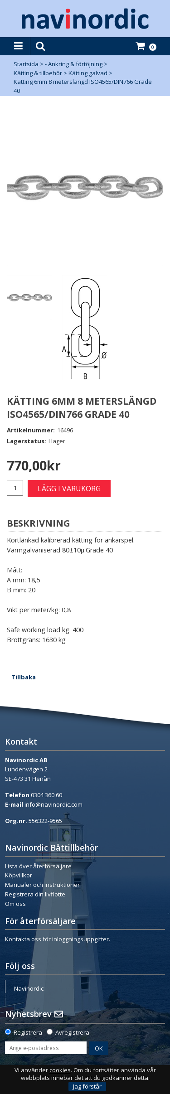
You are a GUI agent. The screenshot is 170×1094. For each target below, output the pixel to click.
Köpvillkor (18, 875)
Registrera (28, 1032)
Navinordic (29, 988)
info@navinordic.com (53, 804)
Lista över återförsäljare (38, 866)
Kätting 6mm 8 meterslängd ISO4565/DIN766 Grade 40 (83, 86)
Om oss (15, 904)
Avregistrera (72, 1032)
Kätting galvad (87, 73)
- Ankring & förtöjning (73, 64)
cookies (60, 1070)
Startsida (26, 64)
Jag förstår (87, 1086)
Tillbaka (23, 677)
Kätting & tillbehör (38, 73)
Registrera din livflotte (35, 894)
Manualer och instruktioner (42, 885)
